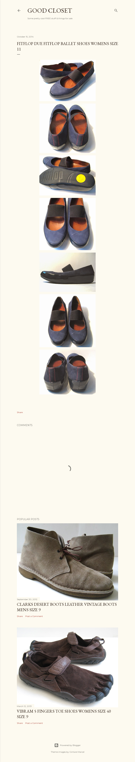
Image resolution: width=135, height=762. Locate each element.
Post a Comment (34, 616)
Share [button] (20, 412)
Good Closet (49, 10)
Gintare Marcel (76, 752)
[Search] (116, 9)
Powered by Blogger (67, 745)
